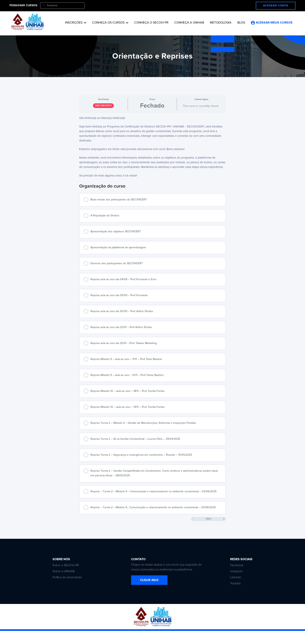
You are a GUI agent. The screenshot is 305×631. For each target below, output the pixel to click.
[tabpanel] (152, 147)
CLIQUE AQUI (152, 580)
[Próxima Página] (224, 519)
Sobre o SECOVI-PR (66, 565)
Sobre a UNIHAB (64, 571)
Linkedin (236, 577)
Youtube (235, 583)
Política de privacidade (68, 577)
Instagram (236, 571)
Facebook (237, 565)
